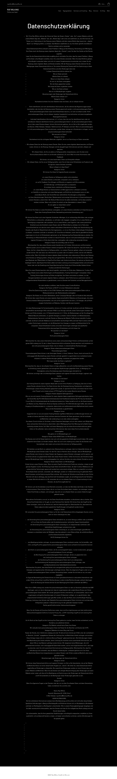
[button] (109, 4)
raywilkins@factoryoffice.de (14, 4)
